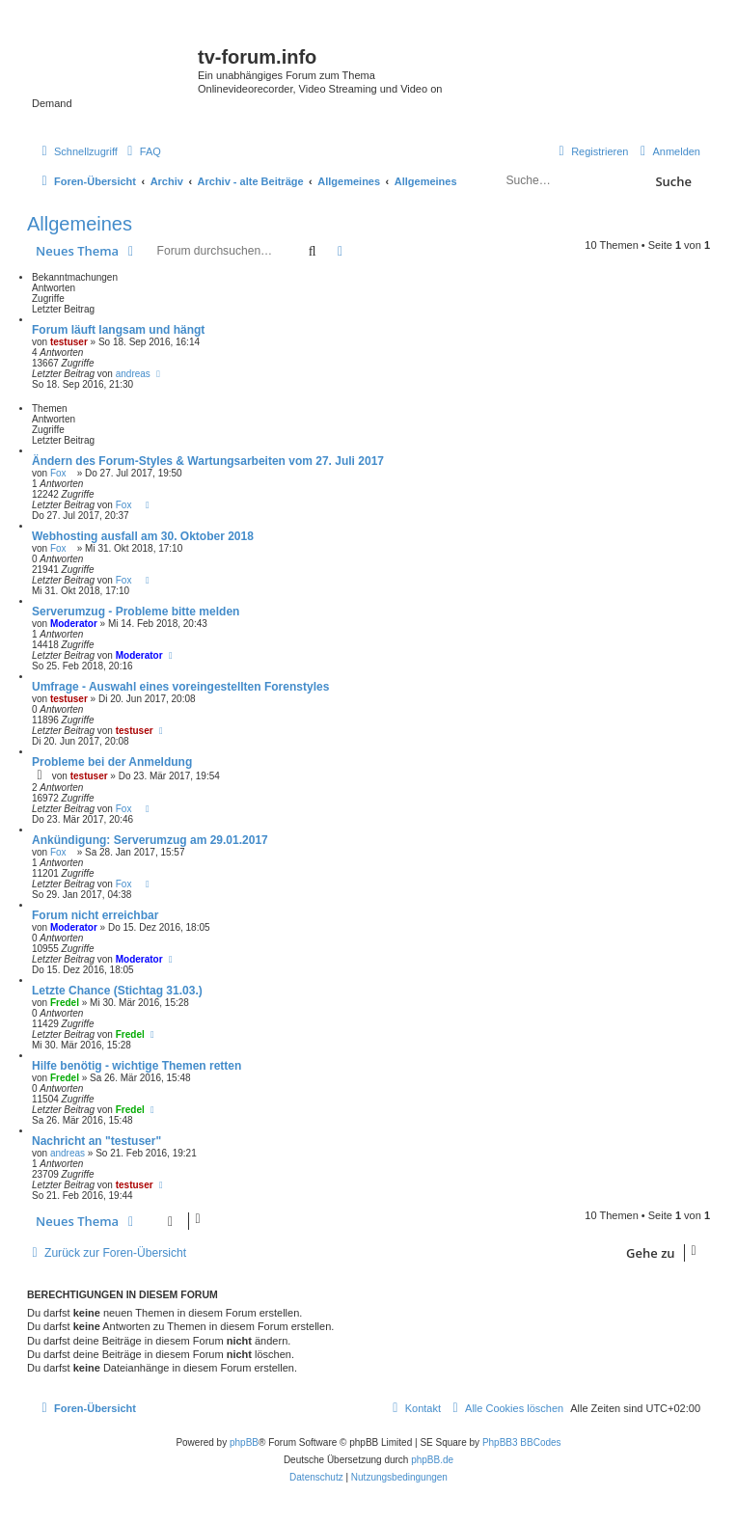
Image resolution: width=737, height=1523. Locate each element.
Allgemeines (79, 223)
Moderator (73, 623)
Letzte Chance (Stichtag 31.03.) (117, 990)
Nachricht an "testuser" (96, 1141)
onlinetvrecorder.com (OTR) (630, 77)
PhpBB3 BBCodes (521, 1442)
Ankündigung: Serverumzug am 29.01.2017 (150, 840)
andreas (133, 373)
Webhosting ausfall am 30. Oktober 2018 (143, 536)
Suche (673, 181)
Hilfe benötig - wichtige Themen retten (136, 1066)
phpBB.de (432, 1460)
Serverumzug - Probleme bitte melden (135, 611)
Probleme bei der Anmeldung (112, 762)
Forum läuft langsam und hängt (118, 330)
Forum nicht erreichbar (95, 915)
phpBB (244, 1442)
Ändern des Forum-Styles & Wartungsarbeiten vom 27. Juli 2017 (208, 461)
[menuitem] (142, 151)
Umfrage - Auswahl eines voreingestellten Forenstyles (180, 687)
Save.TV (599, 45)
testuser (69, 342)
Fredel (64, 1002)
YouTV (596, 109)
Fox (62, 473)
